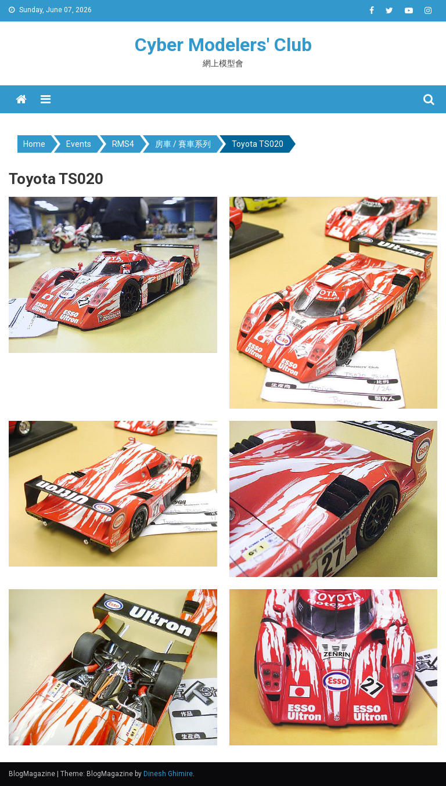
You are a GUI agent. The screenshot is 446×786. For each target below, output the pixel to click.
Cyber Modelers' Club (223, 45)
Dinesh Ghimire (168, 774)
